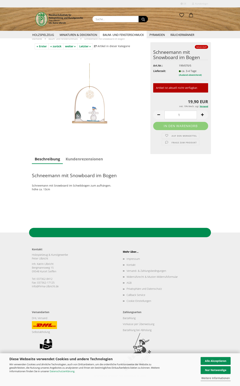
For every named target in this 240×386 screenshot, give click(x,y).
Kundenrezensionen (84, 159)
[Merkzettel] (181, 15)
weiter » (70, 46)
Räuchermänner (182, 35)
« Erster (42, 46)
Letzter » (85, 46)
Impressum (133, 259)
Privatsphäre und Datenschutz (144, 288)
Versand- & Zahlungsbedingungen (146, 271)
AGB (129, 282)
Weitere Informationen (215, 378)
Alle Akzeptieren (215, 361)
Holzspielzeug (43, 35)
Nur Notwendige (215, 370)
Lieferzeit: (159, 71)
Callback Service (136, 295)
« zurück (56, 46)
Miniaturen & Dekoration (78, 35)
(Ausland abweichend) (190, 74)
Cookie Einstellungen (139, 301)
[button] (191, 15)
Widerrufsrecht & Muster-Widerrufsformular (152, 277)
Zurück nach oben (120, 232)
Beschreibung (47, 159)
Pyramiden (157, 35)
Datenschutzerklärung (62, 371)
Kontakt (131, 265)
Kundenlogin (200, 3)
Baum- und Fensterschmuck (123, 35)
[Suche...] (143, 19)
